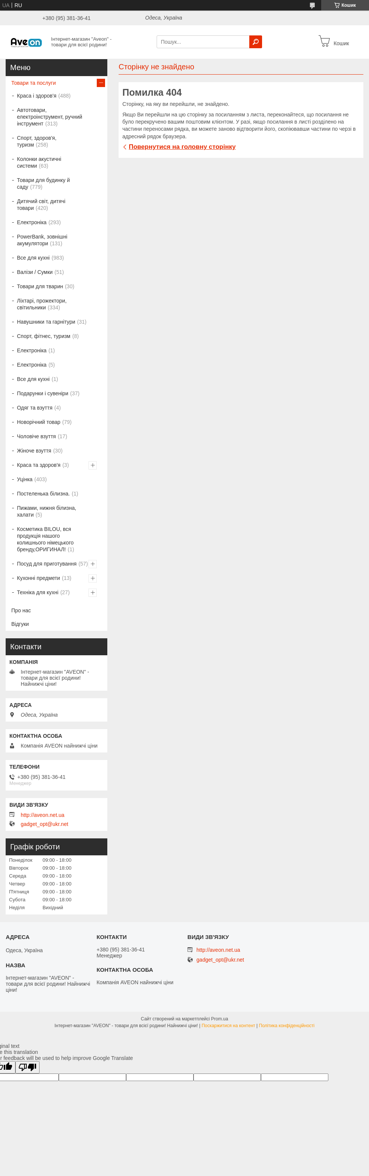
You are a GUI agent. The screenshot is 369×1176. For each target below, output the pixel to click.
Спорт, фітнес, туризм (43, 336)
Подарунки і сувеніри (42, 393)
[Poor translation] (27, 1067)
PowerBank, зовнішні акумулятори (42, 240)
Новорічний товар (38, 422)
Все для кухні (33, 258)
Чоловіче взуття (36, 436)
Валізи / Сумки (35, 272)
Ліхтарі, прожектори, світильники (42, 304)
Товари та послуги (33, 83)
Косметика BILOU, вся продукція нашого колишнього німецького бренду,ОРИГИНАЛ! (45, 539)
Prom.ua (219, 1019)
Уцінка (24, 479)
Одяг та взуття (34, 408)
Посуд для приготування (46, 564)
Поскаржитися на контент (228, 1025)
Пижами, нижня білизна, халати (46, 511)
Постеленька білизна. (43, 494)
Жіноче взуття (34, 451)
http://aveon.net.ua (42, 815)
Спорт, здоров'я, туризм (36, 141)
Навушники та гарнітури (46, 322)
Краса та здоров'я (39, 465)
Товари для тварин (40, 286)
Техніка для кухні (37, 592)
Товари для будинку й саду (43, 183)
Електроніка (32, 222)
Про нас (21, 610)
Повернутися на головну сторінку (182, 146)
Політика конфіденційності (287, 1025)
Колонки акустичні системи (39, 162)
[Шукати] (255, 41)
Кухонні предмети (38, 578)
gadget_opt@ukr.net (44, 824)
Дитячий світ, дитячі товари (41, 204)
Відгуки (20, 624)
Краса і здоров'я (36, 96)
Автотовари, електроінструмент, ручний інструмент (49, 117)
